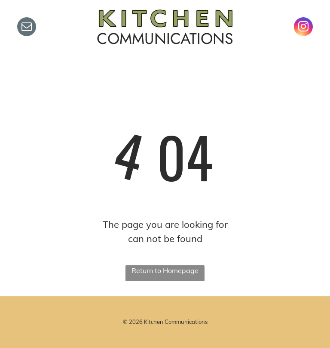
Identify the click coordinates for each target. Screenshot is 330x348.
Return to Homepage (165, 270)
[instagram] (303, 27)
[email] (26, 27)
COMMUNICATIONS (165, 38)
